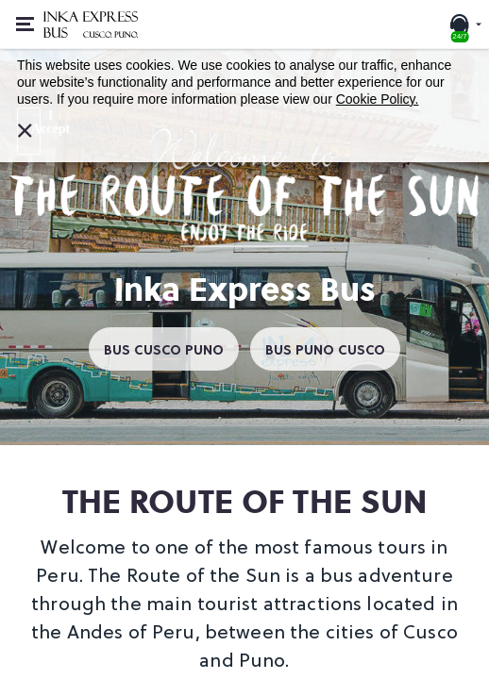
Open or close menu (30, 14)
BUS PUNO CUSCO (325, 349)
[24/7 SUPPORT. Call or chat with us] (464, 24)
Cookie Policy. (377, 99)
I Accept (36, 121)
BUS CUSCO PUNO (164, 349)
